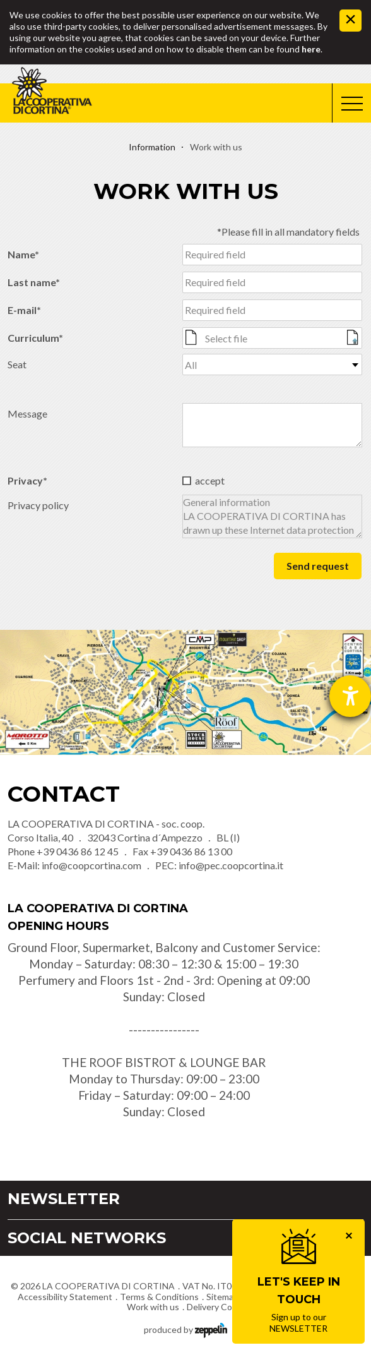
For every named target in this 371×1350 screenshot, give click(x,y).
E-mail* (24, 310)
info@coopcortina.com (91, 865)
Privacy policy (38, 505)
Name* (23, 254)
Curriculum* (35, 338)
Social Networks (87, 1238)
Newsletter (64, 1199)
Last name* (34, 282)
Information (152, 147)
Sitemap (222, 1296)
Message (27, 413)
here (311, 49)
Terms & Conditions (159, 1296)
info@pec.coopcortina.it (231, 865)
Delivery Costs (216, 1306)
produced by (185, 1329)
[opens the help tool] (350, 696)
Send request (317, 566)
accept (210, 480)
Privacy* (27, 480)
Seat (17, 364)
